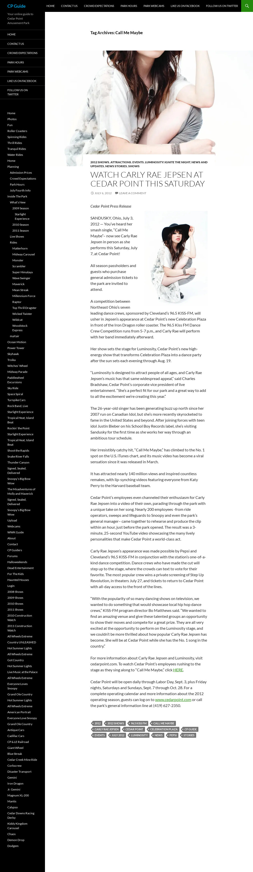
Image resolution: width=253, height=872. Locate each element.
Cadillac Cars (15, 736)
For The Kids (15, 574)
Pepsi (173, 735)
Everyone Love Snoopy (22, 718)
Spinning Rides (16, 137)
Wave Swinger (21, 278)
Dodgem (13, 846)
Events (138, 162)
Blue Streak (14, 754)
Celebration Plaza (164, 729)
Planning (13, 166)
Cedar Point (134, 729)
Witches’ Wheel (17, 366)
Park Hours (129, 5)
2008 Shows (15, 592)
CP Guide (16, 6)
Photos (12, 119)
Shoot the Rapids (18, 450)
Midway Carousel (23, 254)
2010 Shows (15, 603)
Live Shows (17, 236)
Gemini (12, 777)
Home (50, 5)
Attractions (120, 162)
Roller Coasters (17, 131)
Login (11, 586)
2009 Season (20, 208)
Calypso (12, 807)
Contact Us (69, 5)
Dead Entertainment (20, 568)
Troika (11, 360)
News (159, 735)
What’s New (17, 202)
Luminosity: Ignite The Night (167, 162)
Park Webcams (154, 5)
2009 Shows (15, 598)
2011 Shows (15, 609)
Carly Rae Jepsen (107, 729)
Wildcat (17, 320)
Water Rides (15, 155)
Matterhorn (20, 248)
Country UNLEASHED (21, 642)
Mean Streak (20, 290)
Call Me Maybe (163, 723)
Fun (10, 125)
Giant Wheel (15, 748)
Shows (134, 166)
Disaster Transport (19, 771)
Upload (12, 520)
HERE (178, 669)
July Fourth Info (20, 190)
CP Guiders (14, 550)
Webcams (13, 526)
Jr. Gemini (13, 789)
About (11, 538)
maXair (14, 336)
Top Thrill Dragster (24, 308)
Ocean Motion (16, 342)
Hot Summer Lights (19, 648)
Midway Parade (17, 372)
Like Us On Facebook (185, 5)
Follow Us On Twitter (222, 5)
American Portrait (19, 712)
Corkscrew (14, 765)
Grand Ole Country (19, 694)
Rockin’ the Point (18, 428)
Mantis (11, 801)
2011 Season (20, 230)
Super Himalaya (22, 272)
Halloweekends (17, 562)
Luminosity (139, 735)
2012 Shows (99, 162)
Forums (12, 556)
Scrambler (19, 266)
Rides (13, 242)
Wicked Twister (22, 314)
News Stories (116, 166)
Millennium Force (23, 296)
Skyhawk (13, 354)
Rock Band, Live (17, 406)
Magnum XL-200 (18, 795)
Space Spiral (15, 394)
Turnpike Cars (16, 400)
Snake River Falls (18, 456)
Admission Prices (21, 172)
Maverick (18, 284)
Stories (189, 735)
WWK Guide (15, 532)
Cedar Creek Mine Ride (22, 760)
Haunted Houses (18, 580)
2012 (98, 723)
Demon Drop (15, 840)
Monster (17, 260)
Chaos (11, 834)
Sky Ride (12, 388)
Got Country (15, 660)
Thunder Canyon (18, 462)
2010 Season (20, 224)
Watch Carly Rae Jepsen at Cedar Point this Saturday (147, 179)
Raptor (16, 302)
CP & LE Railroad (18, 742)
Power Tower (15, 348)
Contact (12, 544)
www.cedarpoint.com (173, 699)
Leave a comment (132, 193)
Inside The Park (17, 196)
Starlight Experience (20, 412)
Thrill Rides (14, 143)
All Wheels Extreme (19, 636)
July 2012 (118, 735)
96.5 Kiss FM (139, 723)
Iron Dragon (15, 783)
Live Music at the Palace (22, 672)
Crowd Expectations (99, 5)
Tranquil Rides (16, 149)
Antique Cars (15, 730)
